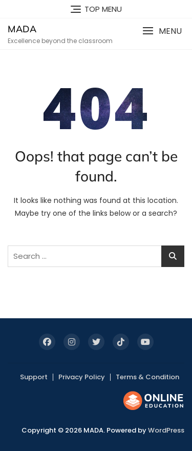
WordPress (166, 430)
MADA (22, 29)
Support (34, 377)
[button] (162, 31)
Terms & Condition (147, 377)
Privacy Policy (81, 377)
